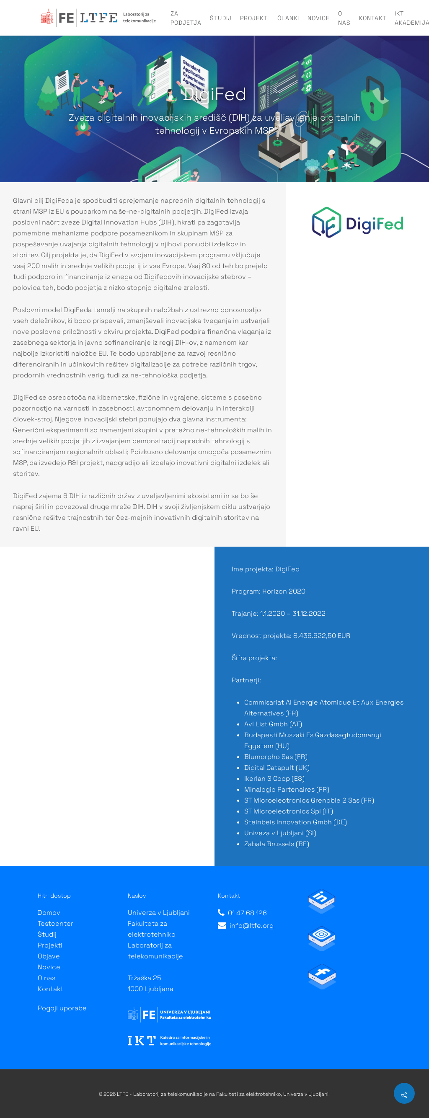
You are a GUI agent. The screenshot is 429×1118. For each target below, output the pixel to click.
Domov (49, 912)
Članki (288, 18)
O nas (344, 18)
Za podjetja (186, 18)
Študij (221, 18)
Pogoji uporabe (62, 1008)
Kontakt (372, 18)
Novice (319, 18)
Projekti (254, 18)
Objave (49, 956)
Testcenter (55, 923)
